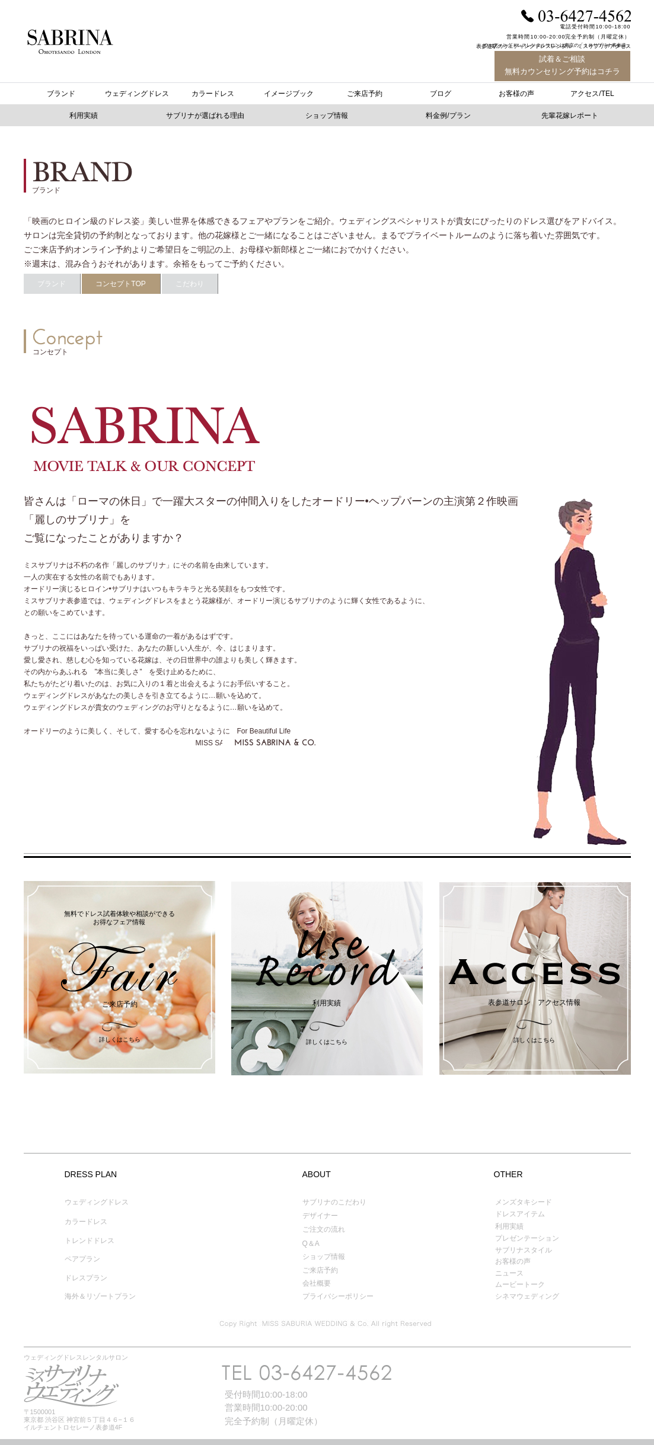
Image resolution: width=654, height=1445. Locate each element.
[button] (450, 116)
